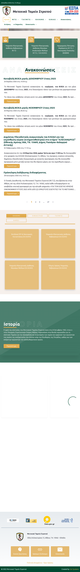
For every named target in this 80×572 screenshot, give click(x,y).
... (43, 240)
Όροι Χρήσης (48, 563)
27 (48, 240)
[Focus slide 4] (45, 65)
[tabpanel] (40, 298)
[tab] (16, 253)
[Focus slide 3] (41, 65)
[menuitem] (6, 19)
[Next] (53, 239)
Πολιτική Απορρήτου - (35, 563)
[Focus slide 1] (34, 65)
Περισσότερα (48, 37)
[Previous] (27, 239)
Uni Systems (70, 569)
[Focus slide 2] (38, 65)
